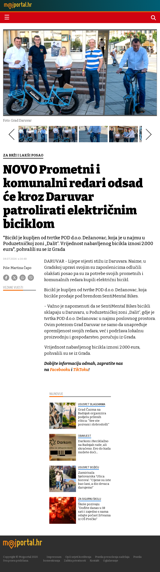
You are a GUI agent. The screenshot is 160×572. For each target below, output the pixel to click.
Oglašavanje (110, 560)
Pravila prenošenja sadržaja (112, 556)
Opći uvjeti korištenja (78, 556)
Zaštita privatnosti (75, 560)
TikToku (80, 369)
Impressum (54, 556)
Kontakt (94, 560)
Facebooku (60, 369)
